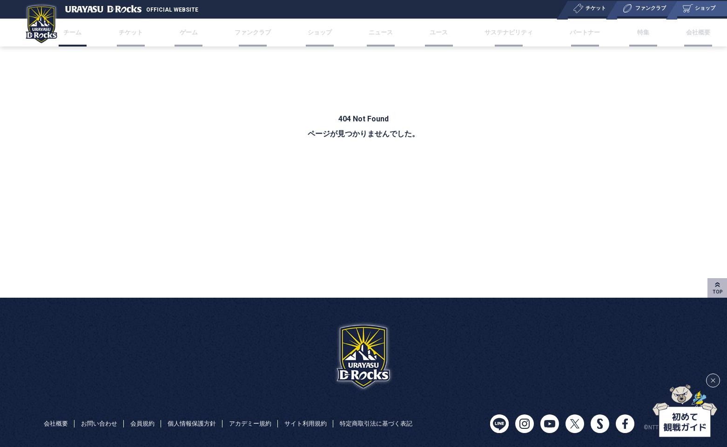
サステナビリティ (496, 32)
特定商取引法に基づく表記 (83, 426)
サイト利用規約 (320, 413)
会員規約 (148, 413)
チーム (102, 32)
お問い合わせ (102, 413)
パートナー (569, 32)
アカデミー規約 (262, 413)
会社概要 (667, 32)
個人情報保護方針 (200, 413)
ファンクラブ (262, 32)
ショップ (325, 32)
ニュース (379, 32)
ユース (430, 32)
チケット (153, 32)
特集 (620, 32)
